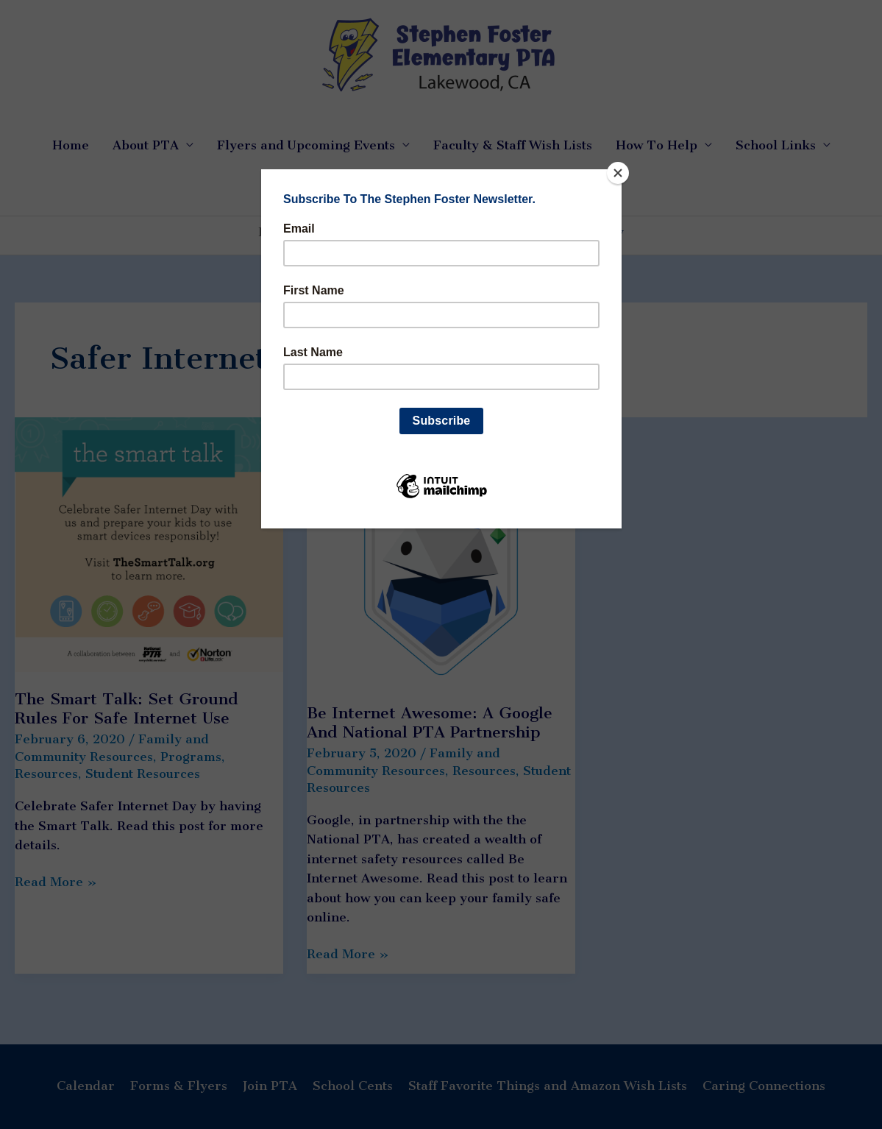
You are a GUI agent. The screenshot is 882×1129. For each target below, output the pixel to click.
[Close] (618, 173)
